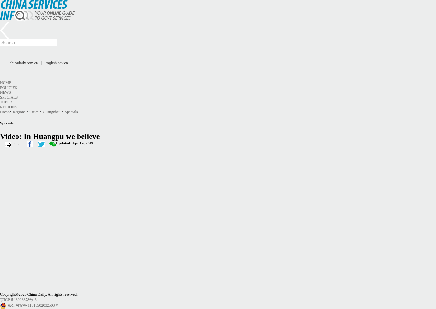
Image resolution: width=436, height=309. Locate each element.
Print (16, 144)
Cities (33, 112)
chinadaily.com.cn (24, 63)
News (5, 92)
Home (5, 82)
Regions (8, 107)
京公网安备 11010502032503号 (33, 305)
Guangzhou (51, 112)
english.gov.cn (57, 63)
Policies (8, 87)
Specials (9, 97)
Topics (6, 102)
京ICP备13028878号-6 (18, 299)
